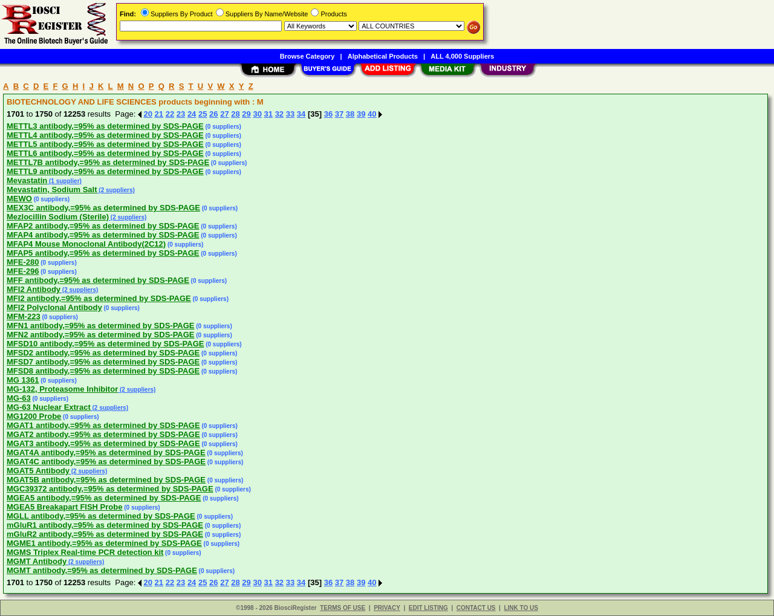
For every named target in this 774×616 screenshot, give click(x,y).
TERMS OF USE (342, 608)
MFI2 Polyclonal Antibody (54, 307)
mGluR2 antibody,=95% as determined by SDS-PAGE (105, 534)
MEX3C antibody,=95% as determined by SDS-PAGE (103, 207)
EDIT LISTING (428, 608)
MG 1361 (23, 379)
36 (328, 113)
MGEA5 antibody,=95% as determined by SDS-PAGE (104, 497)
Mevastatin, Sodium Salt (52, 189)
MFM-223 (24, 316)
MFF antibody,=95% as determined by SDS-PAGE (98, 280)
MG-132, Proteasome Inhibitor (62, 389)
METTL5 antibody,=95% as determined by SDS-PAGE (105, 144)
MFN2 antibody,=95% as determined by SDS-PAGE (101, 334)
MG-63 (19, 398)
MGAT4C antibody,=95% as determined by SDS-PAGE (106, 461)
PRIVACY (387, 608)
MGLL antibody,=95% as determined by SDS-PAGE (101, 515)
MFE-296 (23, 271)
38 (350, 113)
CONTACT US (476, 608)
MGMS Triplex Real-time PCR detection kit (85, 552)
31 (268, 113)
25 (202, 113)
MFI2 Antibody (33, 289)
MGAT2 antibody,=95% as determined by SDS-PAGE (103, 434)
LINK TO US (521, 608)
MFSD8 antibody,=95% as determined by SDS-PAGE (103, 370)
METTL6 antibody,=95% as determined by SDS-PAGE (105, 153)
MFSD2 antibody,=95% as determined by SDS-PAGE (103, 352)
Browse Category (307, 56)
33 (290, 113)
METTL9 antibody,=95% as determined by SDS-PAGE (105, 171)
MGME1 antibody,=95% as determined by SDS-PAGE (104, 543)
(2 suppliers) (116, 190)
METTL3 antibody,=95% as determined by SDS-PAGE (105, 126)
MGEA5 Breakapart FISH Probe (64, 506)
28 (235, 113)
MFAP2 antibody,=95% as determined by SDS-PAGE (103, 225)
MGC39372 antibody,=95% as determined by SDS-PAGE (110, 488)
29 (246, 113)
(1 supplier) (64, 181)
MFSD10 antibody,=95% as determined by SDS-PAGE (105, 343)
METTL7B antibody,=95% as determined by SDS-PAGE (108, 162)
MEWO (19, 198)
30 (257, 113)
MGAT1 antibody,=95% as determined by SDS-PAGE (103, 425)
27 (224, 113)
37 (339, 113)
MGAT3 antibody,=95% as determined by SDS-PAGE (103, 443)
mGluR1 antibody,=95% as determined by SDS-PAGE (105, 525)
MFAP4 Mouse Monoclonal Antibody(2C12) (86, 243)
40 (372, 113)
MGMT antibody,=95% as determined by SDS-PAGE (102, 570)
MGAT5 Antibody (38, 470)
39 (361, 113)
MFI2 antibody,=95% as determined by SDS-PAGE (99, 298)
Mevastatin (27, 180)
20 (148, 113)
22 (170, 113)
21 (159, 113)
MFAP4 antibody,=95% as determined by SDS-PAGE (103, 234)
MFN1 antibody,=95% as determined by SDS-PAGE (101, 325)
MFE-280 (23, 262)
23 (181, 113)
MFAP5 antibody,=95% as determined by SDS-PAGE (103, 253)
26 (213, 113)
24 (191, 113)
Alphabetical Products (383, 56)
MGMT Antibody (37, 561)
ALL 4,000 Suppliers (462, 56)
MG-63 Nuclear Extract (49, 407)
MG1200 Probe (34, 416)
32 (279, 113)
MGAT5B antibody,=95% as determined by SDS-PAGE (106, 479)
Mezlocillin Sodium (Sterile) (58, 216)
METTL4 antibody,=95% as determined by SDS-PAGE (105, 135)
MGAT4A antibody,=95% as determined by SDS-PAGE (106, 452)
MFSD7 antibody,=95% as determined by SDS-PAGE (103, 361)
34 (301, 113)
